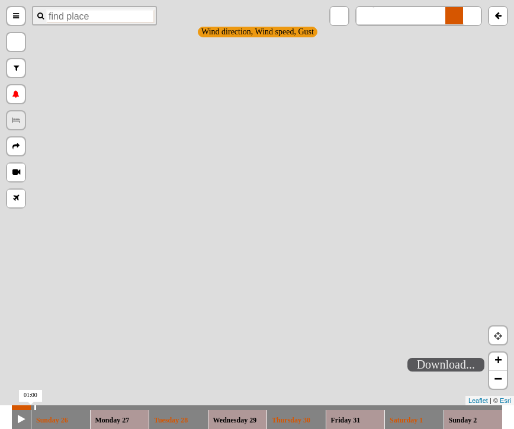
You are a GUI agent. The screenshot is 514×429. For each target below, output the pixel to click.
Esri (505, 400)
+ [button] (498, 361)
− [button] (498, 380)
